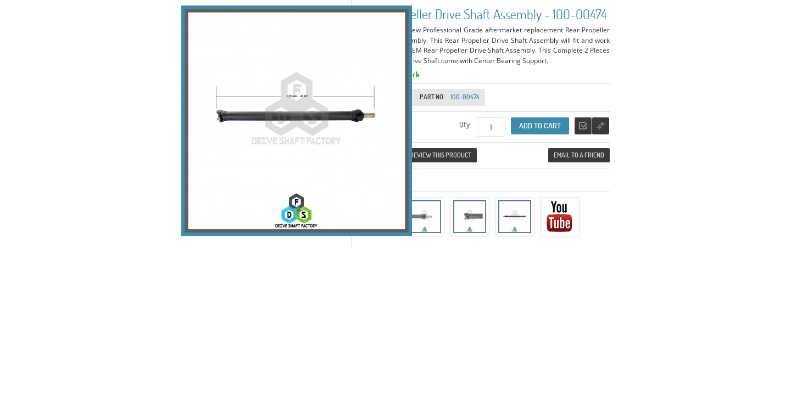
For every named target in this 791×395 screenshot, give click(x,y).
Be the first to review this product (418, 155)
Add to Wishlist (583, 125)
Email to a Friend (579, 155)
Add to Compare (600, 125)
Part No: (432, 97)
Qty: (465, 124)
